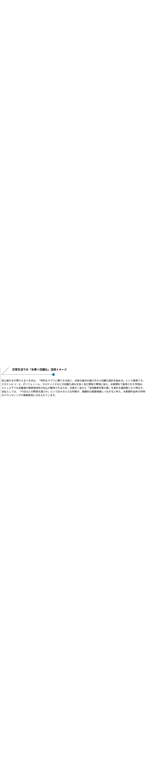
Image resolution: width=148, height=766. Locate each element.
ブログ (74, 731)
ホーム (74, 720)
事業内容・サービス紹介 (74, 727)
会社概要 (74, 734)
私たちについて (74, 723)
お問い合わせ (74, 738)
